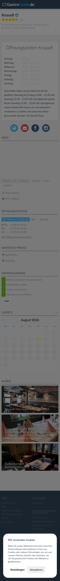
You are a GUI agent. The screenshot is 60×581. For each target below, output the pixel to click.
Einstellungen (17, 569)
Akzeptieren (36, 569)
